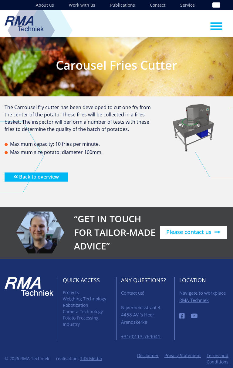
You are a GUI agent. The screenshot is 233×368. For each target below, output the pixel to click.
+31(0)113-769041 (140, 336)
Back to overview (36, 176)
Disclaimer (148, 355)
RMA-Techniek (194, 300)
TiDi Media (91, 358)
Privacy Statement (182, 355)
